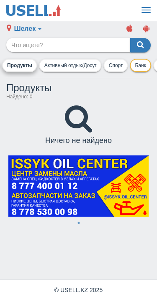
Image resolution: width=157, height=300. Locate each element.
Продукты (19, 65)
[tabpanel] (78, 186)
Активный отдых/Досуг (70, 65)
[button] (24, 29)
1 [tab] (79, 223)
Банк (140, 65)
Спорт (116, 65)
